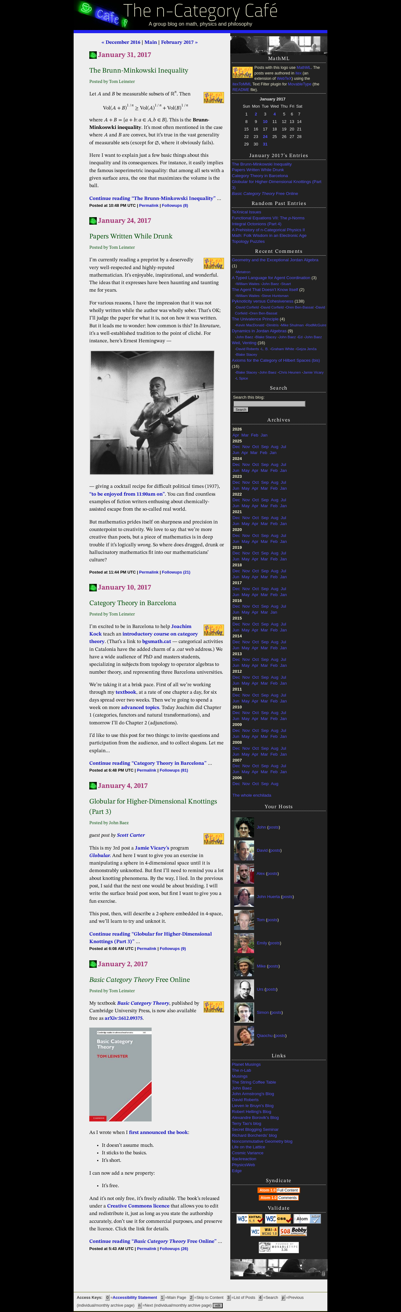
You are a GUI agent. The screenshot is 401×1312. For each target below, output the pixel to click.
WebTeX (284, 78)
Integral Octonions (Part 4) (256, 224)
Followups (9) (173, 948)
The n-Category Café (200, 12)
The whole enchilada (251, 795)
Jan (264, 435)
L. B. (265, 349)
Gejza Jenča (307, 349)
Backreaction (244, 1158)
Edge (237, 1170)
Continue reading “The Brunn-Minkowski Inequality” (152, 198)
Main (150, 42)
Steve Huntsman (275, 296)
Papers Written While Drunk (258, 169)
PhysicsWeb (243, 1164)
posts (273, 827)
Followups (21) (176, 572)
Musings (239, 1076)
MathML (304, 67)
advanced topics (140, 707)
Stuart (286, 284)
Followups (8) (175, 205)
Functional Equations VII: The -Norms (268, 218)
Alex (261, 873)
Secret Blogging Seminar (255, 1129)
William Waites (248, 284)
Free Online (265, 193)
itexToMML (241, 84)
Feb (254, 435)
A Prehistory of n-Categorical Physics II (268, 229)
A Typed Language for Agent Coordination (271, 277)
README (240, 90)
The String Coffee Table (254, 1082)
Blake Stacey (266, 337)
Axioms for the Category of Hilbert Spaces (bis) (276, 360)
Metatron (243, 272)
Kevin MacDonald (250, 325)
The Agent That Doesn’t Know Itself (265, 289)
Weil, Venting (244, 342)
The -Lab (241, 1070)
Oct (255, 446)
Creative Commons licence (138, 1206)
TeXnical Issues (246, 212)
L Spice (242, 378)
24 (265, 136)
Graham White (282, 349)
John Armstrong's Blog (253, 1093)
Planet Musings (246, 1064)
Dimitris (273, 325)
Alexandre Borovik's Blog (255, 1117)
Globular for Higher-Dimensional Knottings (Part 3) (276, 184)
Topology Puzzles (248, 241)
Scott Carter (131, 835)
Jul (283, 446)
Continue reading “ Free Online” (152, 1241)
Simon (263, 1012)
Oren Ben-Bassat (300, 307)
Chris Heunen (290, 372)
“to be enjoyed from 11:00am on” (127, 494)
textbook (126, 692)
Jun (235, 452)
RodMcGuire (316, 325)
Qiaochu (265, 1035)
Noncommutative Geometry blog (262, 1141)
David (262, 850)
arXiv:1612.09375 (124, 1018)
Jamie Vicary (313, 372)
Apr (235, 435)
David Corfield (247, 307)
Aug (274, 446)
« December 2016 (121, 42)
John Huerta (268, 896)
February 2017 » (179, 42)
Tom (261, 919)
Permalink (149, 205)
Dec (236, 446)
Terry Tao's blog (246, 1123)
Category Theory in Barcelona (260, 175)
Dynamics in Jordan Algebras (259, 331)
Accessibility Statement (135, 1297)
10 (265, 121)
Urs (260, 989)
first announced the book (158, 1132)
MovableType (299, 84)
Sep (265, 446)
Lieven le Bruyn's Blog (252, 1105)
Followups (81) (174, 770)
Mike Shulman (292, 325)
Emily (262, 943)
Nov (246, 446)
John (261, 827)
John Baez (270, 284)
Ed (300, 337)
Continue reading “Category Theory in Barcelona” (147, 763)
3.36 (284, 1250)
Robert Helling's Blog (251, 1111)
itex (298, 73)
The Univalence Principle (255, 319)
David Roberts (247, 349)
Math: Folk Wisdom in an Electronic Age (269, 235)
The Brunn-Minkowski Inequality (262, 164)
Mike (261, 966)
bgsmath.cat (156, 641)
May (246, 470)
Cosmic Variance (247, 1153)
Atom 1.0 (279, 1190)
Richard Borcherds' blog (254, 1135)
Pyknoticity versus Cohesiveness (263, 301)
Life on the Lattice (248, 1147)
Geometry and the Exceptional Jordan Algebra (275, 260)
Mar (245, 435)
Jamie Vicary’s (152, 848)
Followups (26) (174, 1248)
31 (265, 144)
